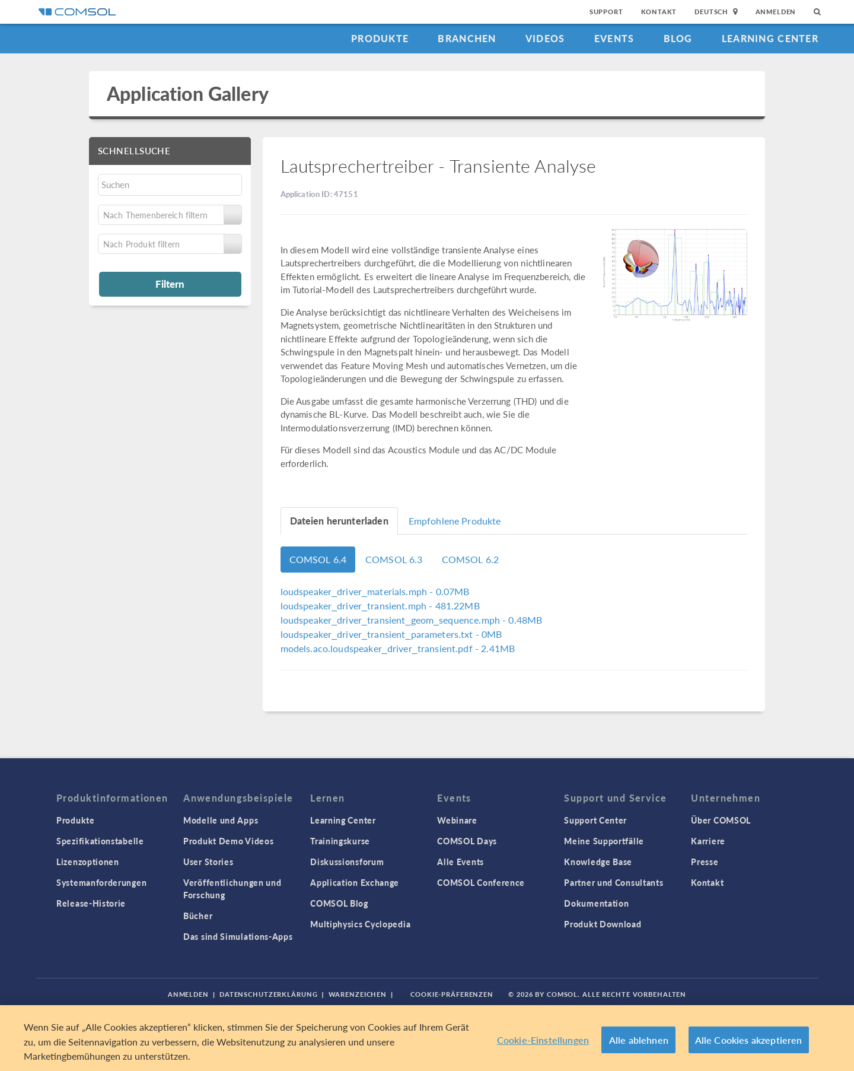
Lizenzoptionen (87, 861)
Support (606, 11)
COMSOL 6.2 (470, 559)
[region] (427, 1038)
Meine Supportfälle (604, 841)
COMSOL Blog (339, 903)
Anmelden (776, 11)
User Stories (208, 861)
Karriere (708, 841)
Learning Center (770, 38)
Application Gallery (188, 93)
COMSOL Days (467, 841)
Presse (704, 861)
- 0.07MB (375, 591)
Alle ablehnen (638, 1040)
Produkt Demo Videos (228, 841)
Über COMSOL (721, 820)
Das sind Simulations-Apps (238, 936)
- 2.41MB (398, 648)
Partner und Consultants (613, 882)
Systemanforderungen (101, 882)
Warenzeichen (358, 994)
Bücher (197, 915)
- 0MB (391, 634)
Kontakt (659, 11)
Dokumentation (596, 903)
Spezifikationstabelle (100, 841)
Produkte (380, 38)
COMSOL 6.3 (394, 559)
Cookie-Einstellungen (543, 1040)
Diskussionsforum (347, 861)
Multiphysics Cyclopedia (360, 924)
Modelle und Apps (220, 820)
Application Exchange (354, 882)
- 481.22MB (380, 605)
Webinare (457, 820)
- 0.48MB (412, 620)
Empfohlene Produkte (455, 520)
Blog (678, 38)
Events (614, 38)
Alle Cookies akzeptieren (748, 1040)
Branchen (467, 38)
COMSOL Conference (481, 882)
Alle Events (460, 861)
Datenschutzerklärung (268, 994)
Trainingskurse (340, 841)
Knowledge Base (598, 861)
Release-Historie (91, 903)
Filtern (169, 284)
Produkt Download (602, 924)
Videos (545, 38)
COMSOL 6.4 (318, 559)
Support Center (595, 820)
